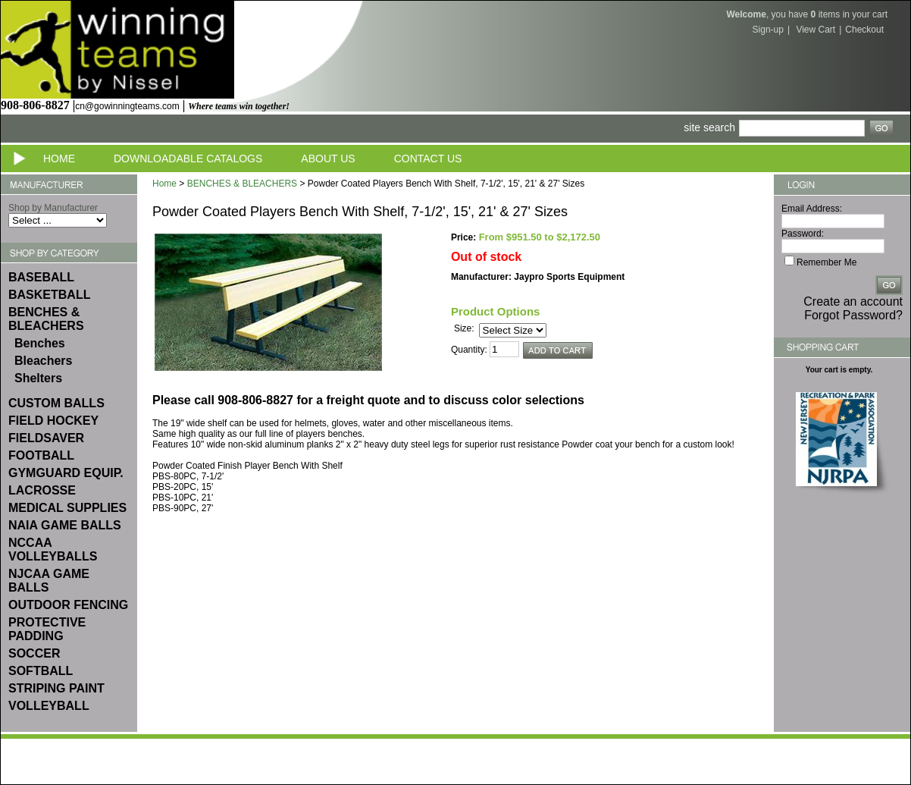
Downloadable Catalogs (188, 158)
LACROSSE (42, 490)
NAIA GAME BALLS (64, 525)
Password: (802, 233)
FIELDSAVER (46, 438)
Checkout (864, 29)
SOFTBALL (40, 670)
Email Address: (811, 208)
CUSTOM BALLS (56, 403)
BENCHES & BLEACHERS (46, 319)
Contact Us (428, 158)
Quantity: (469, 349)
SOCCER (34, 653)
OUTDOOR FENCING (68, 604)
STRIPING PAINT (56, 688)
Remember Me (826, 262)
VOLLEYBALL (48, 705)
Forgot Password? (853, 315)
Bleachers (43, 360)
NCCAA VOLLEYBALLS (52, 549)
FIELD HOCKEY (53, 420)
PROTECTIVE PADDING (47, 629)
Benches (39, 343)
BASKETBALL (49, 294)
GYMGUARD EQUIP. (66, 472)
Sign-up (768, 29)
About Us (328, 158)
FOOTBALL (41, 455)
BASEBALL (41, 277)
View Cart (815, 29)
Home (59, 158)
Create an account (853, 301)
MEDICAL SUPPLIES (67, 507)
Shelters (38, 378)
